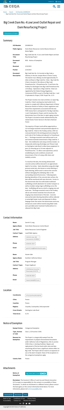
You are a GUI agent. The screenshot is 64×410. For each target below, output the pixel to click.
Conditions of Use (19, 398)
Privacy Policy (32, 398)
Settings (58, 1)
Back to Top (7, 398)
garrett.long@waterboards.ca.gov (36, 248)
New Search (18, 394)
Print (25, 394)
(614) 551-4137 (30, 243)
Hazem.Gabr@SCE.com (32, 280)
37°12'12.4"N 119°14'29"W (33, 295)
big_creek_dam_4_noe (36, 373)
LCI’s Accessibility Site (35, 389)
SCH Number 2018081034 (23, 12)
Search (11, 12)
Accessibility (7, 400)
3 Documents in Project (11, 33)
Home (5, 12)
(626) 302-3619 (30, 275)
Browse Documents (30, 400)
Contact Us (51, 1)
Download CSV (8, 394)
